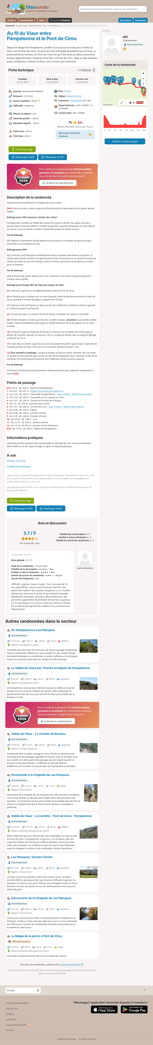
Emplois (10, 1014)
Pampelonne (76, 100)
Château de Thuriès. (16, 460)
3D (136, 102)
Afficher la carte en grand (125, 141)
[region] (125, 87)
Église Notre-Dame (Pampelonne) (47, 391)
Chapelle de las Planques (19, 466)
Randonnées (28, 20)
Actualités (11, 1019)
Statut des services (66, 1039)
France (68, 91)
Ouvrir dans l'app (22, 149)
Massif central (74, 96)
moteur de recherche (71, 964)
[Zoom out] (143, 78)
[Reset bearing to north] (143, 84)
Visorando (9, 25)
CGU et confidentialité (17, 1003)
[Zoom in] (143, 73)
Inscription (125, 20)
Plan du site (12, 1008)
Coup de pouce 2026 (18, 1024)
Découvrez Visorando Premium (75, 135)
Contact (10, 1030)
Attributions (108, 104)
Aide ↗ (42, 20)
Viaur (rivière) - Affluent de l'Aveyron (74, 394)
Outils (11, 20)
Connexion (140, 20)
